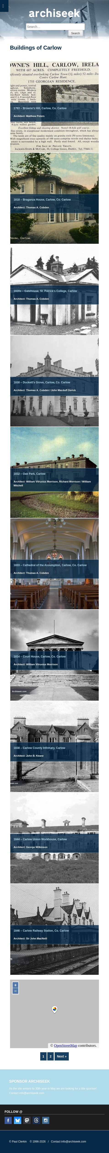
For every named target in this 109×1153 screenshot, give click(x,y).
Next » (61, 1056)
